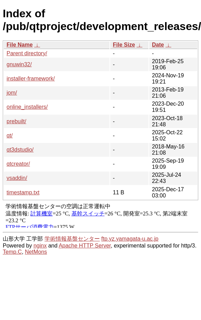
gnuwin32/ (19, 64)
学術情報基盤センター (72, 239)
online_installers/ (27, 107)
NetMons (36, 252)
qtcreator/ (18, 164)
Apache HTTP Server (85, 246)
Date (158, 45)
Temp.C (12, 252)
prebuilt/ (16, 121)
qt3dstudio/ (20, 150)
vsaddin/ (17, 178)
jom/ (12, 93)
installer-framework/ (31, 78)
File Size (124, 45)
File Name (20, 45)
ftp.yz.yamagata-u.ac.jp (129, 239)
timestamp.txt (23, 192)
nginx (40, 246)
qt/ (10, 135)
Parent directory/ (27, 53)
